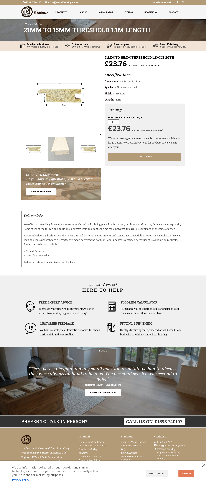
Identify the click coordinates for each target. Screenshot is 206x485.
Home (28, 24)
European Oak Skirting (90, 460)
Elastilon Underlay (88, 449)
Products (61, 12)
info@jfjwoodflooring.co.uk (171, 445)
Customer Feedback (131, 445)
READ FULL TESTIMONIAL (103, 392)
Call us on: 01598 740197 (154, 421)
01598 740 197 (164, 441)
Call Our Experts (41, 192)
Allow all (186, 473)
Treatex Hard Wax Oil (90, 456)
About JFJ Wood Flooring (133, 441)
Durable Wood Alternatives (92, 445)
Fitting (129, 12)
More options (157, 473)
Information (151, 12)
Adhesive (83, 452)
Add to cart (144, 157)
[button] (25, 96)
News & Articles (129, 452)
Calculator (106, 12)
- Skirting (37, 24)
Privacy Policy (20, 480)
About (83, 12)
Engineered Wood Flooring (92, 441)
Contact (173, 12)
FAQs (123, 449)
